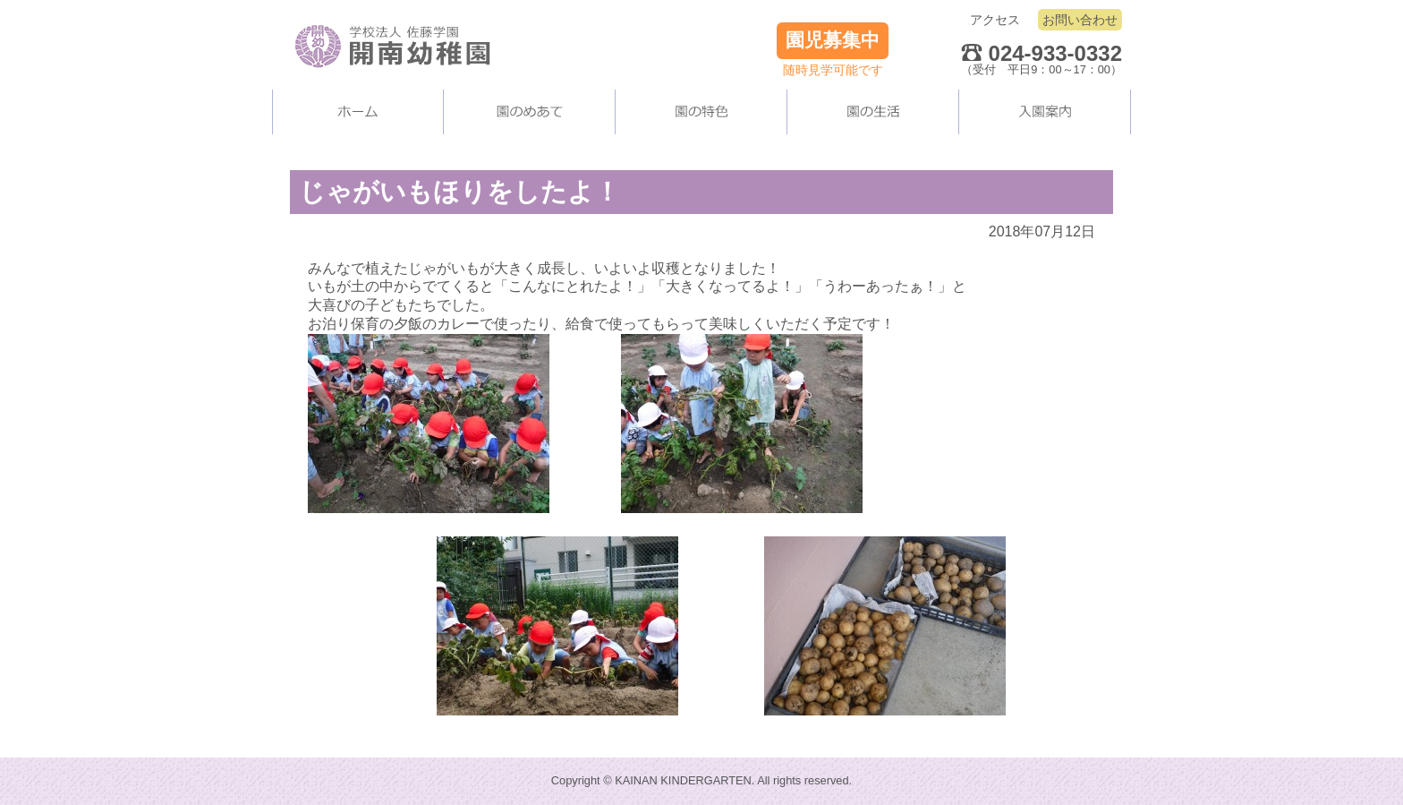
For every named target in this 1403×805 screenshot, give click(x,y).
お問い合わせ (1080, 20)
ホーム (358, 112)
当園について (530, 112)
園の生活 (873, 112)
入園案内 (1045, 112)
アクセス (995, 19)
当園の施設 (701, 112)
